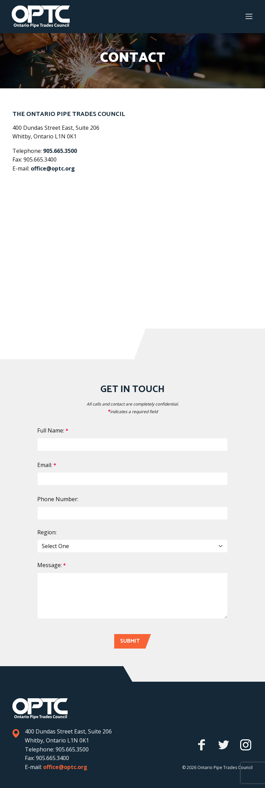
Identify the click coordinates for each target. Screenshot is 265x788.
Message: (51, 565)
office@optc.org (53, 168)
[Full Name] (132, 444)
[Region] (132, 546)
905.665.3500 (60, 151)
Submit (130, 641)
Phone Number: (57, 499)
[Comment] (132, 596)
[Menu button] (249, 16)
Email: (46, 465)
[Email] (132, 478)
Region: (47, 532)
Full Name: (52, 430)
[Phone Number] (132, 513)
